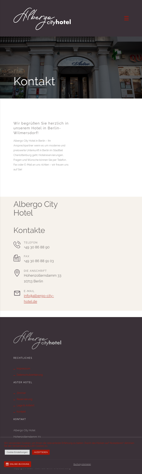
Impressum (23, 368)
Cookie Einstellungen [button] (17, 452)
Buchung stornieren (82, 464)
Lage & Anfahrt (25, 405)
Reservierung (24, 399)
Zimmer (21, 392)
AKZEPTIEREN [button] (41, 452)
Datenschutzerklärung (30, 374)
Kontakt (21, 411)
